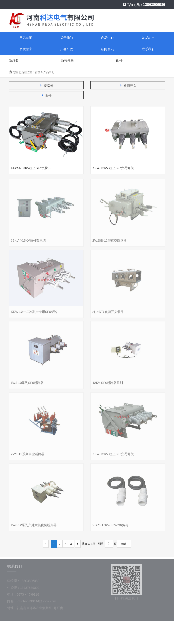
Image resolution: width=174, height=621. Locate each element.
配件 (119, 60)
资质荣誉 (25, 49)
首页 (37, 72)
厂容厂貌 (66, 49)
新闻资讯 (107, 49)
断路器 (13, 60)
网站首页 (25, 38)
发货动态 (148, 38)
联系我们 (148, 49)
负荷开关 (67, 60)
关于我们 (66, 38)
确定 (124, 544)
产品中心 (107, 38)
